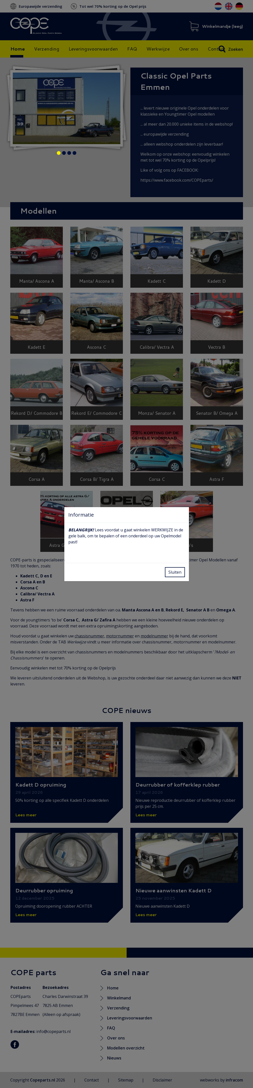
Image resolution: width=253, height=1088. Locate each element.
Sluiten (174, 572)
